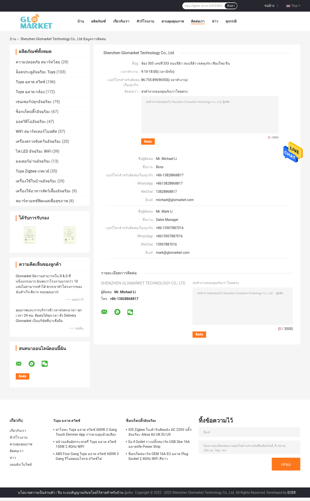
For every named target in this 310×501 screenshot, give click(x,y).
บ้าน (81, 21)
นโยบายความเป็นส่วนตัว (36, 492)
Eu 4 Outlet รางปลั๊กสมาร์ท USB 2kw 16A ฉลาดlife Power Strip (159, 444)
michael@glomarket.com (175, 200)
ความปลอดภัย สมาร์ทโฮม (38, 62)
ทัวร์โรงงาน (145, 21)
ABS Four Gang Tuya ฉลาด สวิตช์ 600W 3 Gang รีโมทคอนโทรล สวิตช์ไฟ (87, 456)
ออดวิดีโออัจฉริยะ (31, 121)
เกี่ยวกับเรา (121, 21)
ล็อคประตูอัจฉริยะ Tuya (35, 72)
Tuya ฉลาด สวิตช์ (30, 82)
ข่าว (215, 21)
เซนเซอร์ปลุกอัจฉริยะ (34, 101)
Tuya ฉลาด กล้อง (30, 92)
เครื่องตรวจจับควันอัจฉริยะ (38, 141)
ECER (291, 492)
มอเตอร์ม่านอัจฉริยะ (33, 161)
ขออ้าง (269, 5)
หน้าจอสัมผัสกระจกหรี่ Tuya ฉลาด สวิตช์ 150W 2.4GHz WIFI (86, 444)
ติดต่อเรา (198, 21)
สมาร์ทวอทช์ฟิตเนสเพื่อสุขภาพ (42, 201)
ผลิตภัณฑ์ (98, 21)
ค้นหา (231, 5)
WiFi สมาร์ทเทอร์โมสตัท (36, 131)
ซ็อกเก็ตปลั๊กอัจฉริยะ (33, 111)
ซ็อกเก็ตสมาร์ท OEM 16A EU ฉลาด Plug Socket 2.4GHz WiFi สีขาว (158, 456)
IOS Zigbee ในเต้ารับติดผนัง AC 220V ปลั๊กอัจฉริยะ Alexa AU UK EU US (160, 432)
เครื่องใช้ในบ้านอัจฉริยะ (36, 181)
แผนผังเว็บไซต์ (21, 464)
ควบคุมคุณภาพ (173, 21)
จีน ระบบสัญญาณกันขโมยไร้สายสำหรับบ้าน (91, 492)
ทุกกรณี (231, 21)
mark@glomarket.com (172, 252)
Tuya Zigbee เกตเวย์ (32, 171)
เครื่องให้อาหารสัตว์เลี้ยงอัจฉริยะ (43, 191)
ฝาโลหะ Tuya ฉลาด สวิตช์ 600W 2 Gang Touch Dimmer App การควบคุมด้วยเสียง (86, 432)
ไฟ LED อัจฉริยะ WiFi (33, 151)
